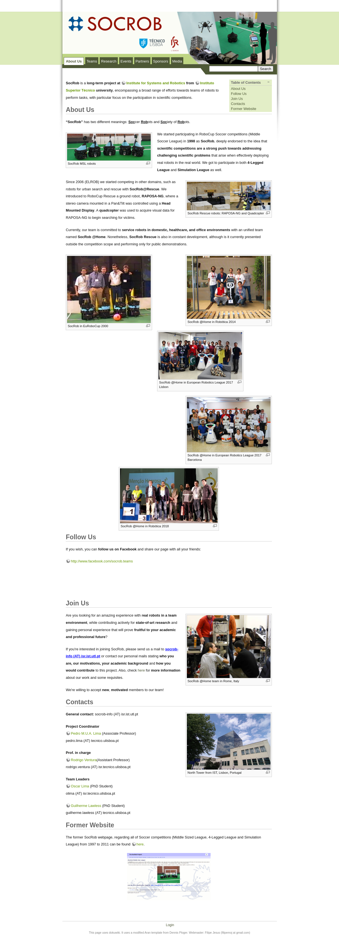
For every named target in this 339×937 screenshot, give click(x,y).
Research (108, 61)
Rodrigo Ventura (83, 760)
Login (170, 925)
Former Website (243, 109)
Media (177, 61)
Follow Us (239, 94)
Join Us (237, 99)
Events (126, 61)
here (141, 670)
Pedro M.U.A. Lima (86, 733)
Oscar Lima (80, 786)
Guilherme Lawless (86, 806)
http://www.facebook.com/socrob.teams (102, 561)
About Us (74, 61)
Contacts (238, 104)
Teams (92, 61)
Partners (142, 61)
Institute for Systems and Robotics (155, 83)
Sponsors (160, 61)
